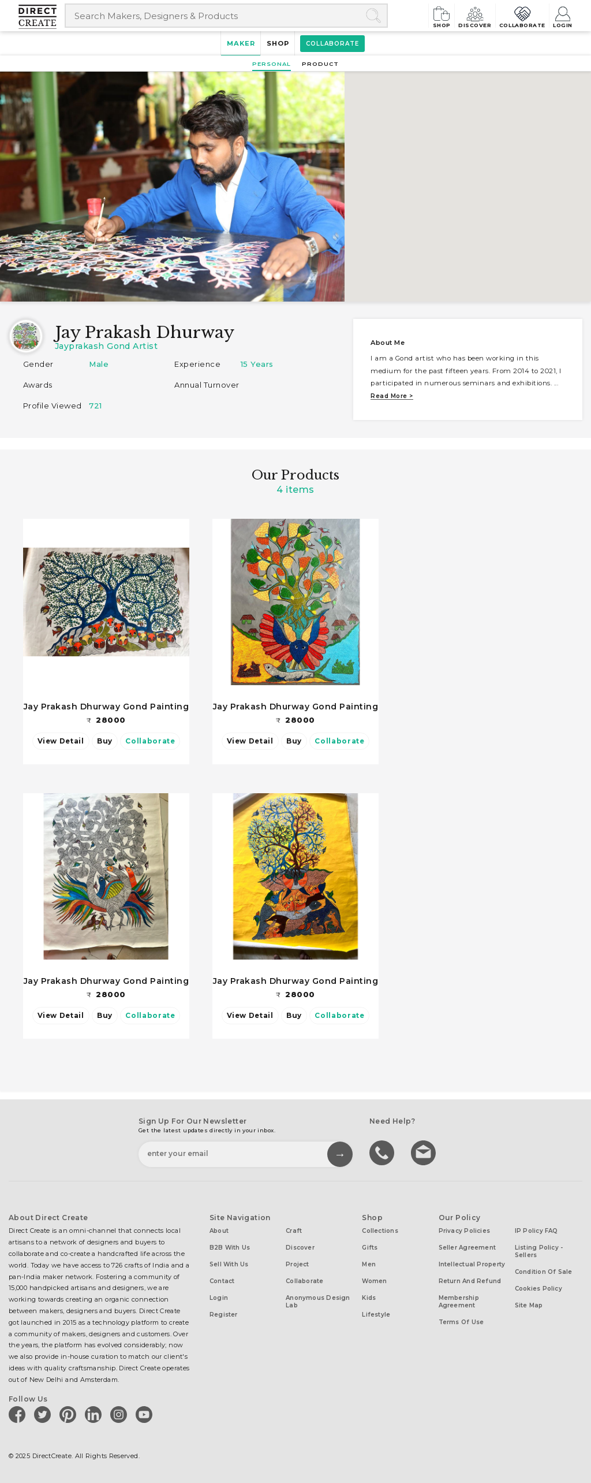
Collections (380, 1229)
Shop (414, 15)
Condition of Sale (544, 1270)
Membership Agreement (459, 1299)
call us (383, 1150)
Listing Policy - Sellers (539, 1249)
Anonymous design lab (318, 1299)
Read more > (392, 396)
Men (369, 1262)
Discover (456, 15)
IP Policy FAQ (536, 1229)
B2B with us (230, 1246)
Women (374, 1279)
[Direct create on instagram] (120, 1412)
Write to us (425, 1150)
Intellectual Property (472, 1262)
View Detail (61, 741)
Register (224, 1313)
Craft (294, 1229)
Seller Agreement (467, 1246)
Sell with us (229, 1262)
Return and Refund (470, 1279)
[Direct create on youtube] (146, 1412)
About (219, 1229)
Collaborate (512, 15)
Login (562, 15)
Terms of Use (461, 1320)
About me (388, 343)
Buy (105, 741)
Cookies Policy (538, 1287)
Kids (369, 1296)
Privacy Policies (465, 1229)
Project (297, 1262)
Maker (235, 44)
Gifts (369, 1246)
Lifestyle (376, 1313)
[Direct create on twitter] (44, 1412)
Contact (222, 1279)
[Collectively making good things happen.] (41, 17)
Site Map (529, 1303)
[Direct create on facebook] (19, 1412)
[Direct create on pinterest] (69, 1412)
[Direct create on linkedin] (95, 1412)
